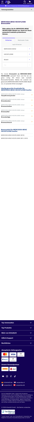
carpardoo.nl (21, 382)
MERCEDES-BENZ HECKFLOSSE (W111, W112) (14, 138)
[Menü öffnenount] (2, 1)
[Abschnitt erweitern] (17, 9)
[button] (17, 323)
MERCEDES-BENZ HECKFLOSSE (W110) (12, 135)
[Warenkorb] (29, 2)
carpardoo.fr (8, 385)
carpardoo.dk (20, 385)
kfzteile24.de (8, 382)
